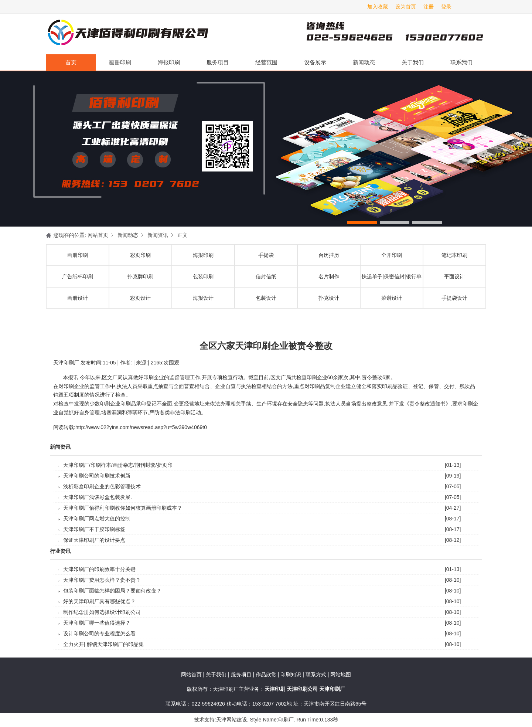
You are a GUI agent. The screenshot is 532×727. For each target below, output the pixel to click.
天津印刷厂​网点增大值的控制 (96, 519)
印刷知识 (291, 674)
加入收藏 (377, 7)
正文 (182, 235)
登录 (446, 7)
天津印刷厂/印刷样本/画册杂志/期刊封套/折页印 (118, 465)
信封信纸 (266, 276)
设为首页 (405, 7)
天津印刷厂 (127, 34)
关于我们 (413, 62)
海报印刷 (169, 62)
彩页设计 (140, 298)
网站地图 (340, 674)
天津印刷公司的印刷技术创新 (96, 476)
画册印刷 (120, 62)
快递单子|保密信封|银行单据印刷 (391, 280)
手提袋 (266, 255)
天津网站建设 (231, 720)
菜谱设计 (391, 298)
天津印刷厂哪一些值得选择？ (96, 623)
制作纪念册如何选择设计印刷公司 (102, 612)
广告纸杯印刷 (77, 276)
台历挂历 (328, 255)
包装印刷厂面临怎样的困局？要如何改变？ (112, 591)
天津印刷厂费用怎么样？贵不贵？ (102, 580)
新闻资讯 (157, 235)
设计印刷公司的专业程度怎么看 (99, 633)
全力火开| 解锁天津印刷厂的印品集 (103, 644)
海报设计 (203, 298)
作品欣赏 (267, 674)
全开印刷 (391, 255)
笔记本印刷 (454, 255)
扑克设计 (328, 298)
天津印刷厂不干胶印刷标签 (94, 529)
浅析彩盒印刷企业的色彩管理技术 (102, 486)
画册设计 (77, 298)
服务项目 (218, 62)
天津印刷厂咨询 (382, 34)
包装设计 (266, 298)
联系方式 (316, 674)
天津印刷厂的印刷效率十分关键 (99, 569)
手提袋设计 (454, 298)
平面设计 (454, 276)
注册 (428, 7)
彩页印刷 (140, 255)
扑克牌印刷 (140, 276)
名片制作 (328, 276)
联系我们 (461, 62)
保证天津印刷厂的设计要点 (94, 540)
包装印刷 (203, 276)
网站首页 (98, 235)
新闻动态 (364, 62)
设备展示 (315, 62)
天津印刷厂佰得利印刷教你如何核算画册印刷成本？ (122, 508)
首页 (70, 62)
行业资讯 (60, 551)
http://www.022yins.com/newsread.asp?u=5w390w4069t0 (141, 427)
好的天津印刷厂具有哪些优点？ (99, 601)
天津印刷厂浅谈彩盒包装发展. (97, 497)
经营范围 (266, 62)
